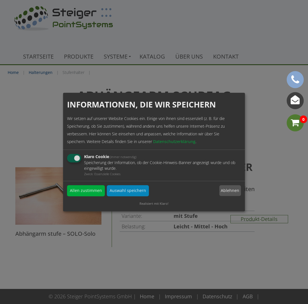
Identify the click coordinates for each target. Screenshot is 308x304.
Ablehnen (230, 190)
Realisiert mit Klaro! (154, 203)
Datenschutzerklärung (174, 141)
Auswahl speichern (128, 190)
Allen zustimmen (86, 190)
